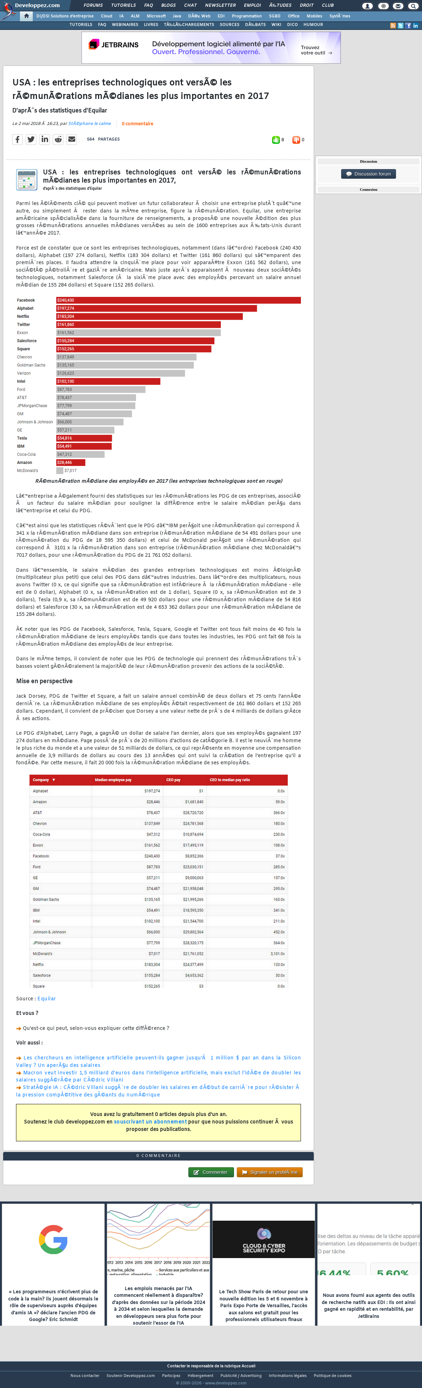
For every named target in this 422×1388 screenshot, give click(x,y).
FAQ (148, 6)
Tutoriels (123, 6)
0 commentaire (137, 129)
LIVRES (151, 24)
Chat (190, 6)
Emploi (252, 6)
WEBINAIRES (125, 24)
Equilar (46, 1003)
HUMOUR (313, 24)
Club (327, 6)
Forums (93, 6)
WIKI (276, 24)
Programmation (247, 16)
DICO (292, 24)
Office (293, 16)
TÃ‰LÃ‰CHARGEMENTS (189, 24)
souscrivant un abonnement (150, 1127)
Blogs (168, 6)
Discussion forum (368, 174)
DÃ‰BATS (255, 24)
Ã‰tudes (280, 6)
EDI (221, 16)
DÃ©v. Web (199, 16)
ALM (135, 16)
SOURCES (229, 24)
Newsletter (220, 6)
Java (177, 16)
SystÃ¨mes (339, 16)
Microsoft (156, 16)
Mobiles (314, 16)
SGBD (275, 16)
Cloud (106, 16)
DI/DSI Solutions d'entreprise (65, 16)
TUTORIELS (80, 24)
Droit (306, 6)
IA (121, 16)
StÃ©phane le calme (89, 128)
